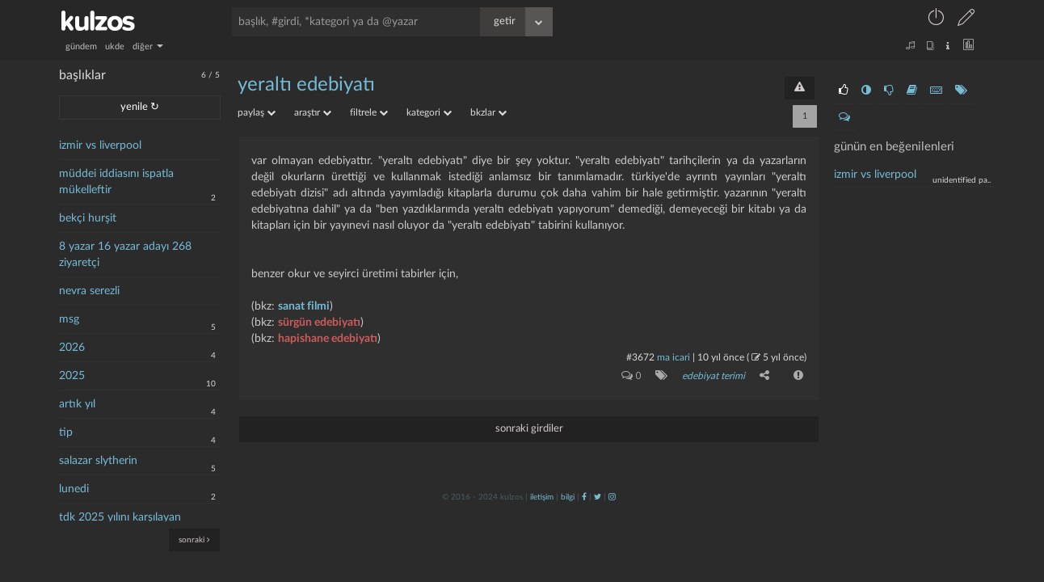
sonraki (194, 539)
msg (69, 319)
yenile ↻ (139, 107)
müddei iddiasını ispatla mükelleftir (116, 182)
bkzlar (488, 112)
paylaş (257, 112)
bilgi (568, 497)
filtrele (369, 112)
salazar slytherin (98, 460)
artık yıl (77, 404)
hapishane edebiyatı (327, 338)
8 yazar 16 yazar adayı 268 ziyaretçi (125, 254)
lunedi (74, 489)
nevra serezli (89, 291)
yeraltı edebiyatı (306, 85)
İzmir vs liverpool (875, 174)
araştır (312, 112)
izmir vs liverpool (100, 145)
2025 (72, 376)
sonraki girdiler (529, 429)
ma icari (673, 357)
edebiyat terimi (713, 376)
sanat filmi (304, 306)
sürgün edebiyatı (319, 322)
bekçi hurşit (87, 218)
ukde (114, 46)
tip (66, 432)
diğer (148, 46)
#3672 (640, 357)
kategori (429, 112)
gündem (81, 46)
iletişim (542, 497)
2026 (72, 347)
